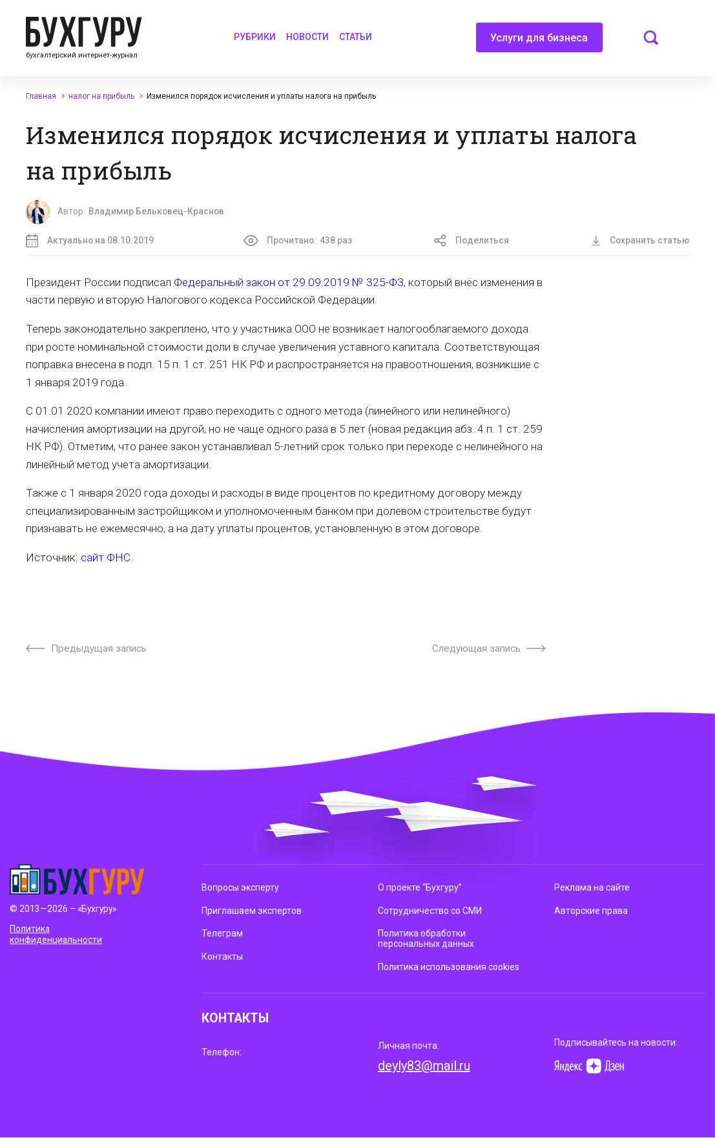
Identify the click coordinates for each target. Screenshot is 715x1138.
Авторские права (591, 910)
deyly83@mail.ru (424, 1065)
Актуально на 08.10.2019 (90, 240)
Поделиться (471, 240)
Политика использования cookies (448, 967)
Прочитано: (298, 240)
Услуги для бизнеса (539, 42)
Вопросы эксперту (240, 887)
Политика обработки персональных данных (426, 938)
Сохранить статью (640, 240)
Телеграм (222, 933)
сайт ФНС (105, 557)
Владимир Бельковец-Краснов (156, 211)
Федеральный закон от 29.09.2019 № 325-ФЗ (289, 282)
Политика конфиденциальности (56, 934)
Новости (307, 37)
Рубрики (255, 37)
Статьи (355, 37)
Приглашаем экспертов (252, 910)
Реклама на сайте (592, 887)
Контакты (222, 956)
